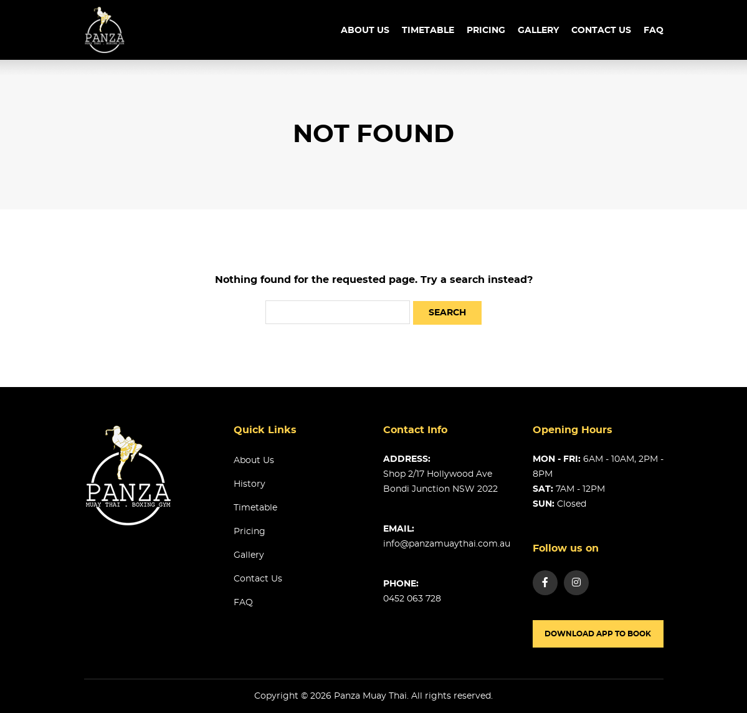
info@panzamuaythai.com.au (446, 544)
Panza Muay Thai (370, 696)
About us (365, 30)
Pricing (486, 30)
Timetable (255, 508)
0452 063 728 (412, 599)
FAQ (654, 30)
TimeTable (428, 30)
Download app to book (598, 634)
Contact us (601, 30)
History (249, 484)
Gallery (538, 30)
